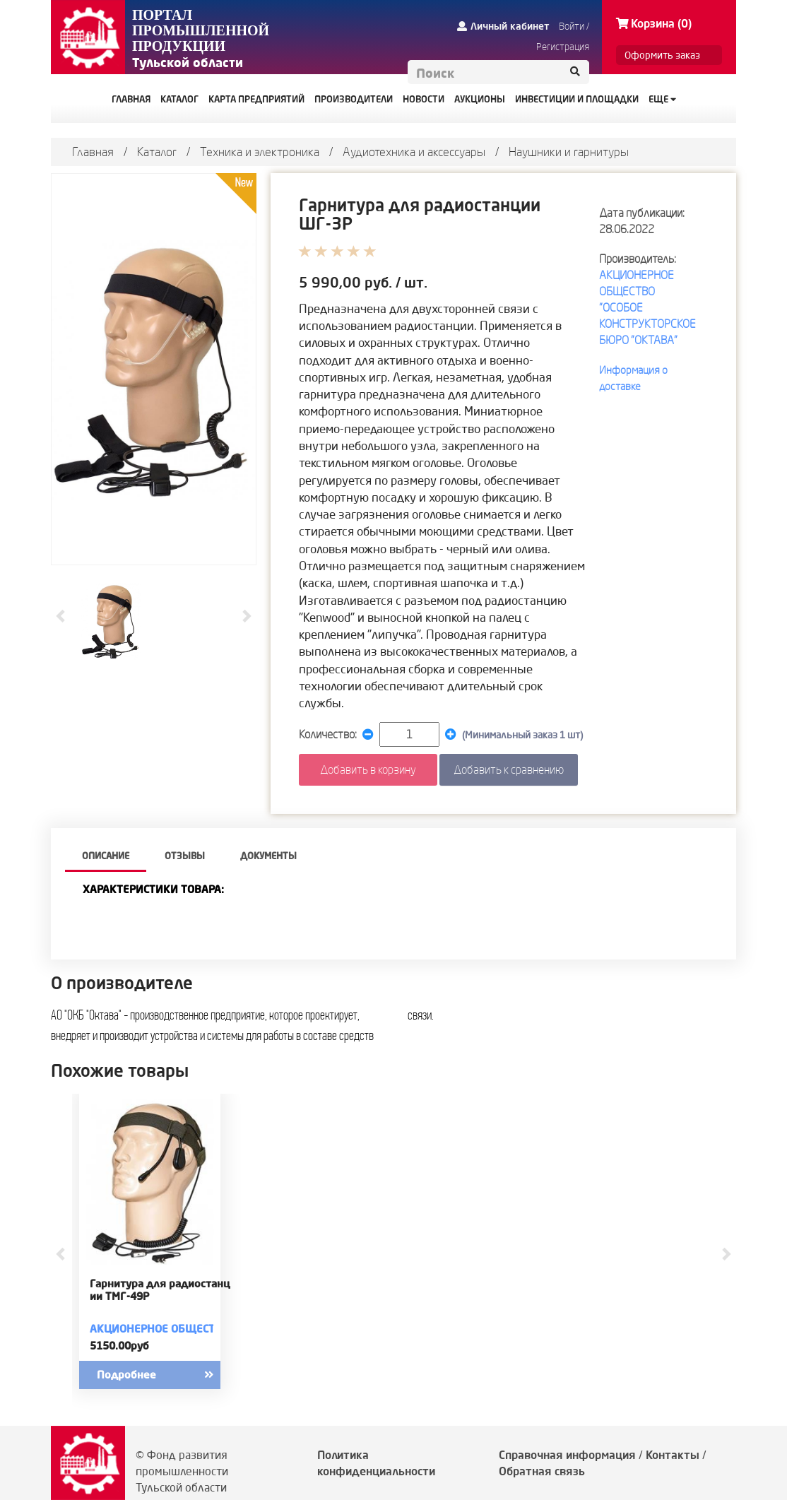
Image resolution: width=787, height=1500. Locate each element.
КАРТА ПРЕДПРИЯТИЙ (256, 99)
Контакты (672, 1455)
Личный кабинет (503, 26)
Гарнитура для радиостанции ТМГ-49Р (160, 1290)
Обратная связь (542, 1471)
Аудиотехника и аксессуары (414, 151)
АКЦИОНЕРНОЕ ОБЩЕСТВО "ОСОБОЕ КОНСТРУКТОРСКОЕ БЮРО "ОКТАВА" (160, 1328)
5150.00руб (119, 1345)
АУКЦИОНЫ (479, 99)
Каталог (157, 151)
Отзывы (185, 855)
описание (105, 855)
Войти (571, 26)
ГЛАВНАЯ (131, 99)
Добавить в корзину (368, 769)
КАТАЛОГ (179, 99)
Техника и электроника (259, 151)
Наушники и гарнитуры (569, 151)
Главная (93, 151)
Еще (662, 99)
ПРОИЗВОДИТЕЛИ (353, 99)
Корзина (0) (654, 23)
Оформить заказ (662, 55)
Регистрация (562, 46)
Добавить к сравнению (509, 769)
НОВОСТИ (423, 99)
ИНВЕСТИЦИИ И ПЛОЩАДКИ (577, 99)
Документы (268, 855)
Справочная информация (567, 1455)
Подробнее (167, 1375)
